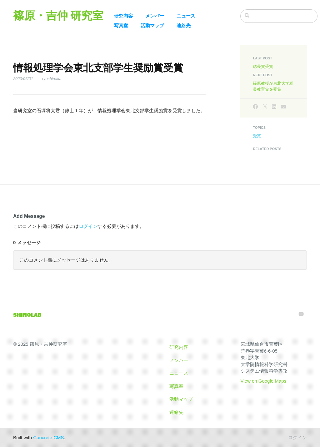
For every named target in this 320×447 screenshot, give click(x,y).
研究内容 (123, 15)
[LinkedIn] (274, 106)
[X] (265, 106)
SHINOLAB (27, 314)
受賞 (257, 135)
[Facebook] (255, 106)
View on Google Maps (263, 381)
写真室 (121, 25)
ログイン (88, 226)
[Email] (283, 106)
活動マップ (152, 25)
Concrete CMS (48, 437)
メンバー (154, 15)
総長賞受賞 (263, 66)
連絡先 (184, 25)
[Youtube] (301, 314)
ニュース (186, 15)
